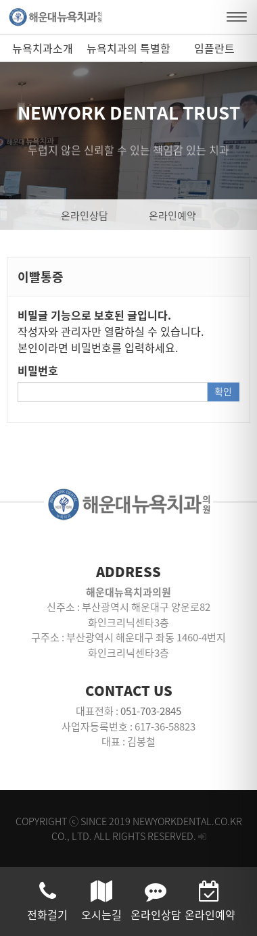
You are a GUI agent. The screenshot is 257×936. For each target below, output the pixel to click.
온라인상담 (84, 215)
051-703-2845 (150, 711)
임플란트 (214, 48)
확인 (223, 392)
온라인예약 (172, 215)
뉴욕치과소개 (42, 48)
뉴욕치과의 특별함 (128, 48)
